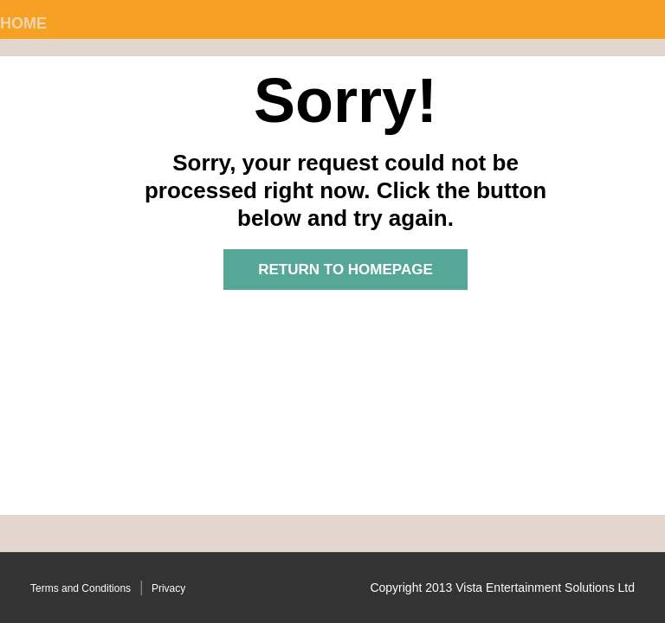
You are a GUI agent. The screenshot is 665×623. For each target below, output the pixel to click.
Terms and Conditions (80, 588)
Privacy (168, 588)
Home (23, 23)
